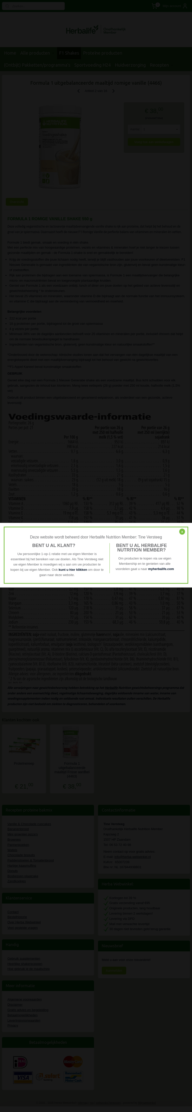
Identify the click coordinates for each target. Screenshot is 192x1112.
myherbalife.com (161, 569)
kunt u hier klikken (73, 569)
